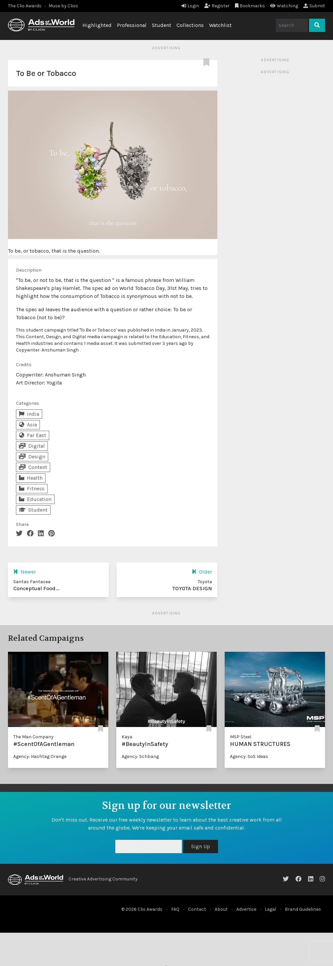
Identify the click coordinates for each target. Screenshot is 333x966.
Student (161, 25)
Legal (270, 909)
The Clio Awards (25, 6)
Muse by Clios (63, 6)
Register (217, 6)
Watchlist (220, 25)
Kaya (127, 737)
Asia (28, 424)
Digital (32, 446)
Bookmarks (250, 6)
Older (202, 572)
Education (35, 499)
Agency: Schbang (140, 756)
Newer (24, 572)
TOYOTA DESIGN (192, 588)
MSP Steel (240, 737)
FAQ (175, 909)
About (221, 909)
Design (32, 456)
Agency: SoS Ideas (249, 756)
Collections (190, 25)
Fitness (32, 488)
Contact (197, 909)
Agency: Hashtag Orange (39, 756)
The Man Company (33, 737)
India (29, 414)
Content (33, 467)
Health (31, 478)
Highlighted (97, 25)
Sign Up (200, 846)
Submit (314, 6)
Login (190, 6)
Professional (132, 25)
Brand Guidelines (303, 909)
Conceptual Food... (36, 588)
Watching (284, 6)
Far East (32, 435)
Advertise (246, 909)
